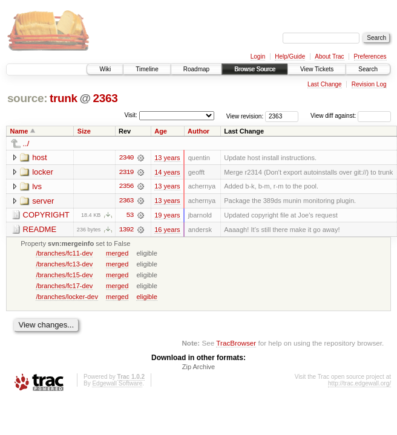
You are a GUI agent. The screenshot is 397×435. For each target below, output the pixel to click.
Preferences (370, 56)
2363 (105, 98)
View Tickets (316, 69)
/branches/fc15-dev (64, 275)
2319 (126, 172)
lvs (37, 186)
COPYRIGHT (46, 215)
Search (368, 69)
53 (130, 216)
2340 (126, 158)
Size (84, 131)
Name (19, 131)
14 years (167, 172)
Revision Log (369, 84)
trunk (63, 98)
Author (198, 131)
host (39, 157)
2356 (126, 187)
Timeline (147, 69)
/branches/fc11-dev (64, 253)
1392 (126, 230)
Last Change (324, 84)
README (40, 229)
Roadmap (196, 69)
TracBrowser (236, 343)
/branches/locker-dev (67, 297)
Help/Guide (290, 56)
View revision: (245, 115)
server (43, 200)
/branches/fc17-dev (64, 286)
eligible (146, 297)
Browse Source (254, 69)
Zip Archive (198, 368)
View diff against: (350, 115)
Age (160, 131)
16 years (167, 230)
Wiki (105, 69)
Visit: (130, 115)
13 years (167, 157)
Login (258, 56)
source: (27, 98)
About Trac (329, 56)
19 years (167, 215)
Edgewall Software (117, 384)
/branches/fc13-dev (64, 264)
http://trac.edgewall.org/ (359, 384)
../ (26, 143)
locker (42, 171)
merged (117, 253)
